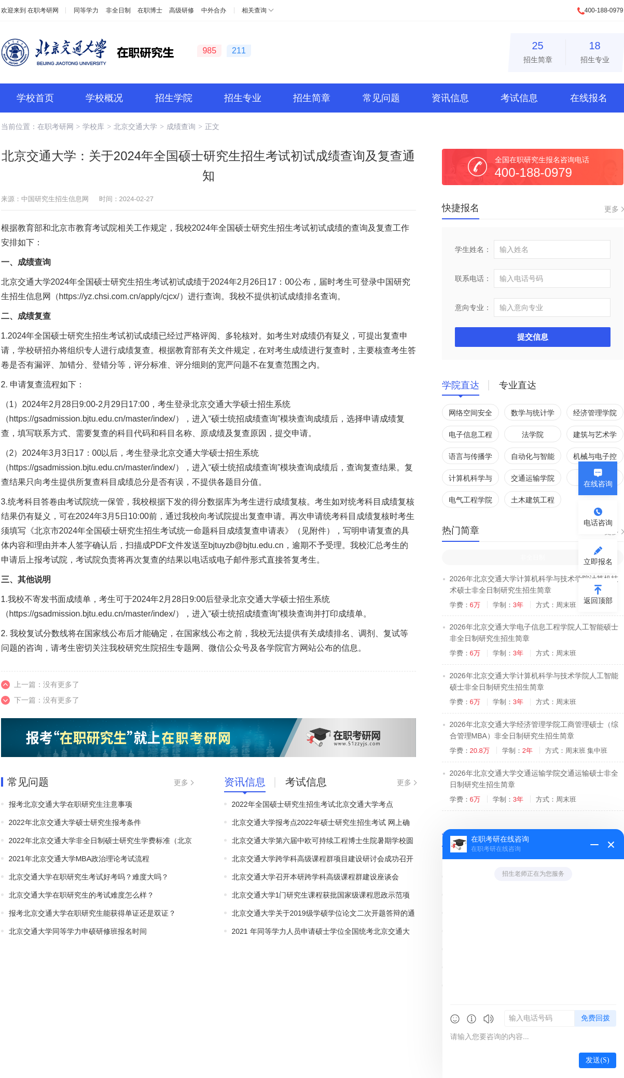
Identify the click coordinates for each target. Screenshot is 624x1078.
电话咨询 (598, 523)
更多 (181, 782)
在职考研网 (43, 10)
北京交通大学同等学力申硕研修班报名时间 (78, 931)
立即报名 (598, 561)
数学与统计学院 (532, 415)
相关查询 (254, 10)
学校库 (93, 126)
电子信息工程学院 (470, 436)
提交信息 (532, 336)
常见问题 (381, 98)
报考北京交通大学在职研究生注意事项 (70, 804)
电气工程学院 (470, 500)
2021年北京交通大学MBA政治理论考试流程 (79, 859)
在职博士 (149, 10)
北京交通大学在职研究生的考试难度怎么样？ (81, 895)
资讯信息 (450, 98)
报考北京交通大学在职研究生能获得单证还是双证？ (92, 913)
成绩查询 (181, 126)
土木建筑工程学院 (532, 502)
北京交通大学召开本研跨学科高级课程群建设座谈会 (315, 877)
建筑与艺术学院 (595, 436)
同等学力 (86, 10)
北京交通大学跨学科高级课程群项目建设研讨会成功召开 (322, 859)
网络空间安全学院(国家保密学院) (470, 415)
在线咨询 (598, 484)
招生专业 (594, 50)
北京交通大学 (135, 126)
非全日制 (118, 10)
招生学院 (173, 98)
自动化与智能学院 (532, 458)
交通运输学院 (532, 478)
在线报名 (588, 98)
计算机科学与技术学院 (470, 480)
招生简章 (537, 50)
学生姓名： (473, 249)
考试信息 (519, 98)
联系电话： (473, 278)
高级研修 (181, 10)
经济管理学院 (595, 413)
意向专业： (473, 307)
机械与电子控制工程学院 (595, 458)
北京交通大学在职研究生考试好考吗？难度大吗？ (89, 877)
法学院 (533, 434)
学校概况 (104, 98)
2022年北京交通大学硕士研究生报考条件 (75, 822)
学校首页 (35, 98)
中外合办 (213, 10)
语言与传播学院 (470, 458)
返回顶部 (598, 600)
